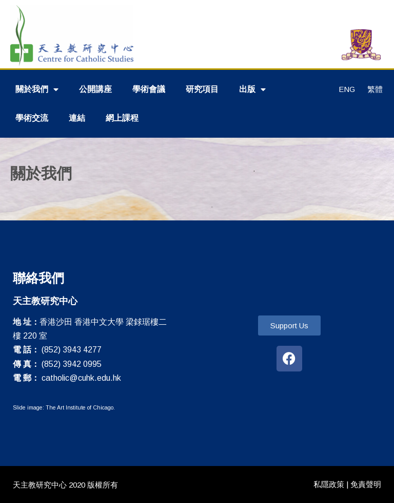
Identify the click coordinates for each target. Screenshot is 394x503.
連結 (77, 118)
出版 (252, 89)
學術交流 (31, 118)
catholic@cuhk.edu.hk (81, 378)
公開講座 (95, 89)
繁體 (375, 89)
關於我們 (36, 89)
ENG (347, 89)
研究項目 (202, 89)
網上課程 (122, 118)
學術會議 (148, 89)
